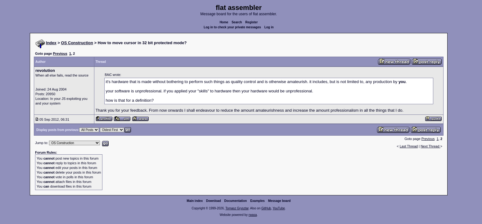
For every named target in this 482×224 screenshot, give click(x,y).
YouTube (279, 208)
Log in (269, 27)
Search (237, 22)
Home (224, 22)
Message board (279, 201)
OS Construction (77, 42)
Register (251, 22)
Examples (257, 201)
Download (213, 201)
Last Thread (409, 146)
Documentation (235, 201)
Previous (60, 53)
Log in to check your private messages (232, 27)
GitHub (266, 208)
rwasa (253, 215)
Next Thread (430, 146)
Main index (195, 201)
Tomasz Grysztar (236, 208)
